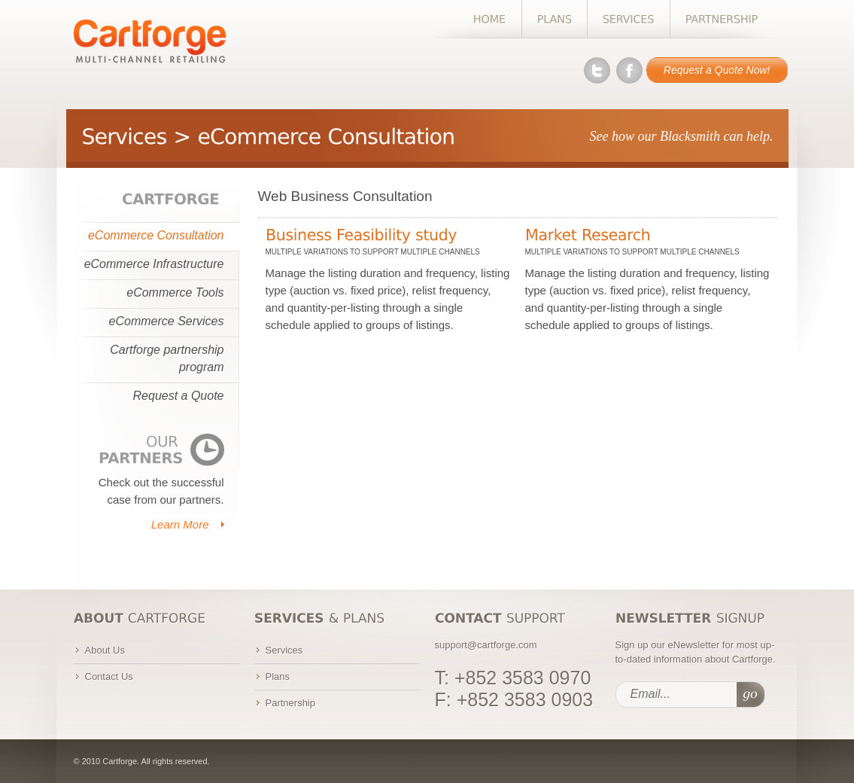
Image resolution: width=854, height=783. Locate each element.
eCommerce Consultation (156, 235)
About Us (105, 650)
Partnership (290, 702)
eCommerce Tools (174, 292)
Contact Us (109, 676)
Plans (278, 676)
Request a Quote (178, 395)
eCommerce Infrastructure (154, 263)
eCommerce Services (166, 321)
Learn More (180, 524)
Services (284, 650)
